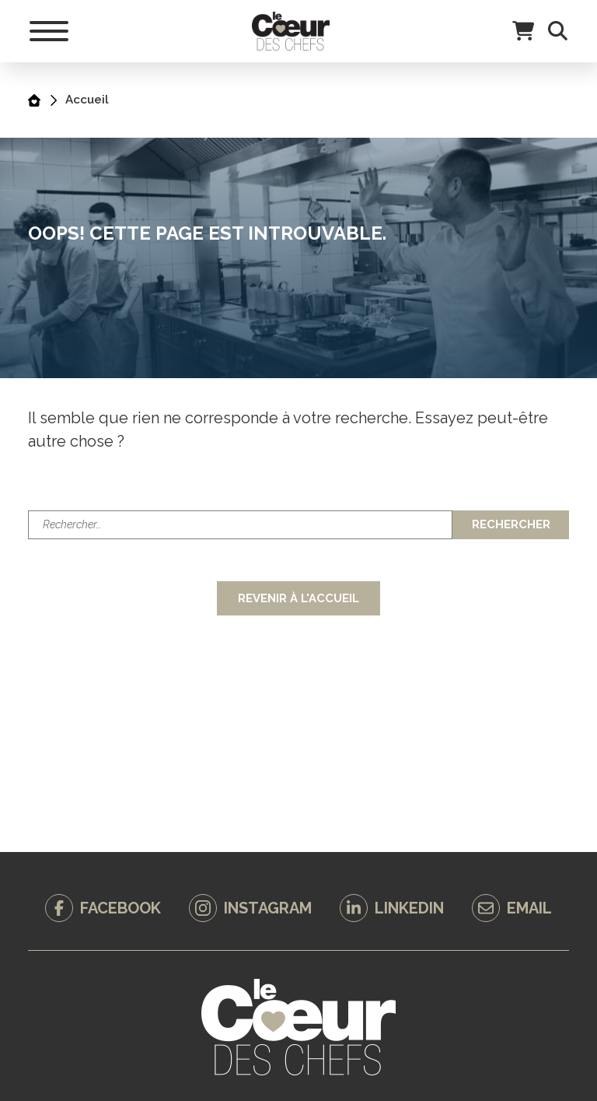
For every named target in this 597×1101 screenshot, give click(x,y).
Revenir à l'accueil (298, 598)
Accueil (87, 100)
